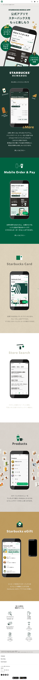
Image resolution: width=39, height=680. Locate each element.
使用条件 (2, 668)
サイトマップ (3, 671)
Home (1, 4)
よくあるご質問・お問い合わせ (5, 666)
